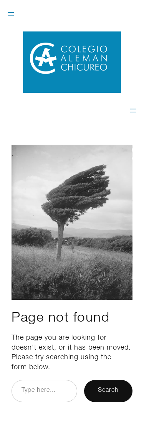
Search (108, 391)
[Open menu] (10, 13)
